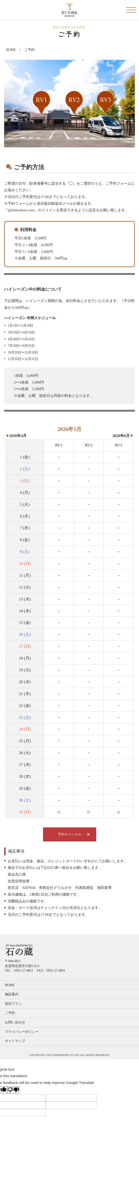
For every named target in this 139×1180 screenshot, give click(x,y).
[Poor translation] (13, 1090)
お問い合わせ (15, 1022)
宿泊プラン (13, 1004)
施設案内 (11, 994)
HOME (11, 50)
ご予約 (10, 1013)
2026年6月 (121, 436)
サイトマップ (15, 1041)
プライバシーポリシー (22, 1032)
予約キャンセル (69, 834)
